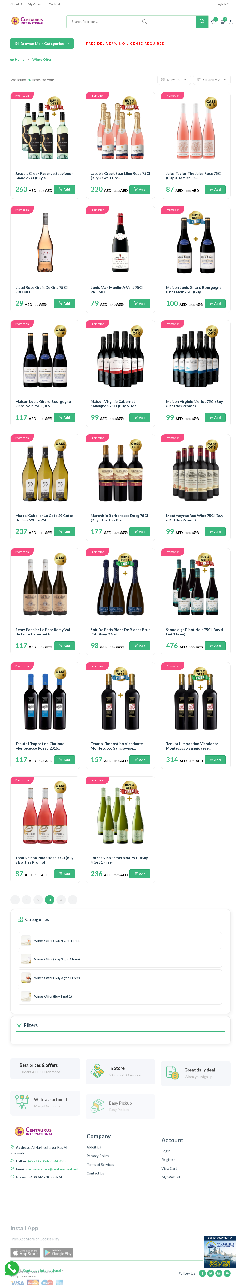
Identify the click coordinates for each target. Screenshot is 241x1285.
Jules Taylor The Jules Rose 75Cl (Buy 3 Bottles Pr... (193, 175)
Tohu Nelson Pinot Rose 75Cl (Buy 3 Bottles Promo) (44, 859)
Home (17, 59)
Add (64, 189)
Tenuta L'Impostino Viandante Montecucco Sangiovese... (117, 745)
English (223, 4)
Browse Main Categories (42, 43)
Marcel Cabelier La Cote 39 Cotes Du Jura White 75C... (44, 517)
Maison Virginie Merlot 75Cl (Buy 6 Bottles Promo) (194, 403)
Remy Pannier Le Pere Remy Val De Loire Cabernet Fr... (42, 631)
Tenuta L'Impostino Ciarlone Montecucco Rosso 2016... (39, 745)
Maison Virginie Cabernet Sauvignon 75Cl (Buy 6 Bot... (115, 403)
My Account (36, 4)
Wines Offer (42, 59)
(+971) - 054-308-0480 (47, 1207)
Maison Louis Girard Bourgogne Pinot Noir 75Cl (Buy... (193, 289)
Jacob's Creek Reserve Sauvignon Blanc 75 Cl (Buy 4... (44, 175)
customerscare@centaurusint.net (52, 1215)
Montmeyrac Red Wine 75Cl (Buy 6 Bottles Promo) (194, 517)
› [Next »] (72, 900)
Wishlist (54, 4)
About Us (16, 4)
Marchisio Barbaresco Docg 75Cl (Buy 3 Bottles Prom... (119, 517)
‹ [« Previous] (15, 900)
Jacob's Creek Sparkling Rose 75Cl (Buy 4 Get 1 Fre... (120, 175)
